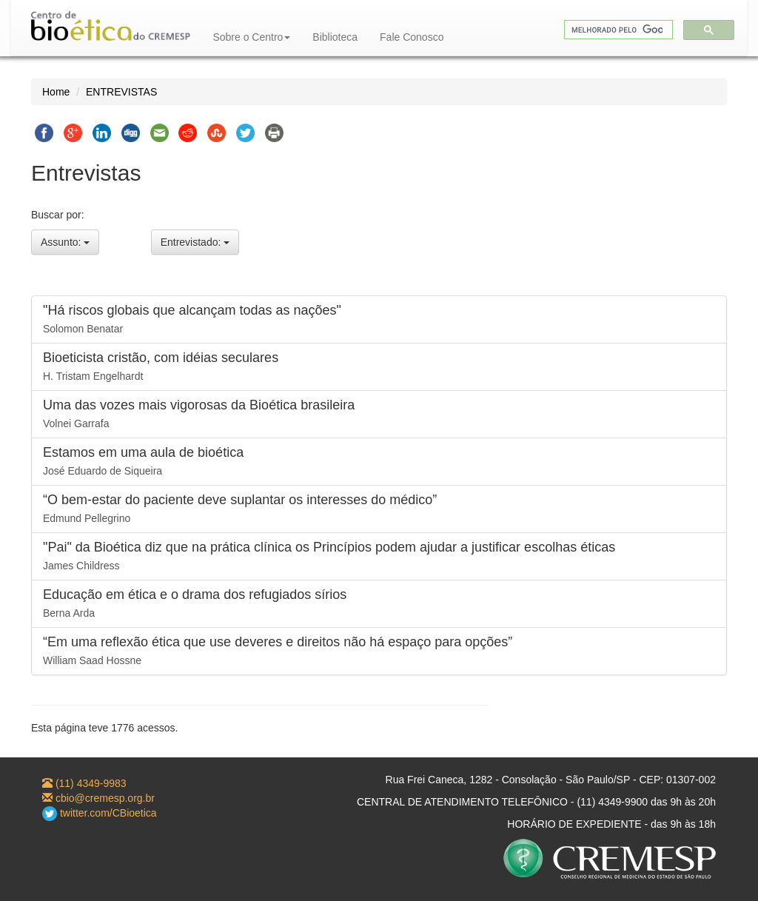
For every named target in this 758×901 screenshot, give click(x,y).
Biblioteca (335, 37)
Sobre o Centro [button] (251, 37)
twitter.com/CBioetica (99, 813)
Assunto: (65, 242)
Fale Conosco (411, 37)
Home (56, 92)
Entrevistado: (195, 242)
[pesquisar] (617, 30)
